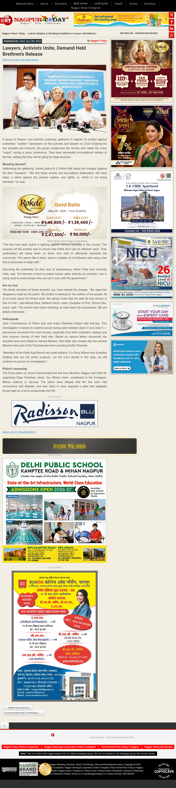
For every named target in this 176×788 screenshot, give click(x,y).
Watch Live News (11, 59)
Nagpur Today (99, 40)
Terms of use (90, 771)
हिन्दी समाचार (81, 3)
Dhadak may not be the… (17, 707)
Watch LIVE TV (10, 432)
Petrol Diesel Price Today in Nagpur (120, 747)
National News (25, 3)
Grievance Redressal (133, 771)
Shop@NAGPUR (26, 432)
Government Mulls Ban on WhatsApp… (23, 712)
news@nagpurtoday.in (93, 774)
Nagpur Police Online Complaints (21, 747)
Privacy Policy (104, 771)
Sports (44, 3)
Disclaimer (118, 771)
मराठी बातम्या (101, 3)
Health (119, 3)
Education (61, 3)
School (133, 3)
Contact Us (78, 771)
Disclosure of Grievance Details (56, 774)
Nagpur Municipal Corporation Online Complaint (70, 747)
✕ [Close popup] (4, 726)
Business (150, 3)
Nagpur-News (64, 771)
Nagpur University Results (159, 747)
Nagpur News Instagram (86, 7)
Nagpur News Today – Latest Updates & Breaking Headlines (36, 33)
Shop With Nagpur (29, 59)
